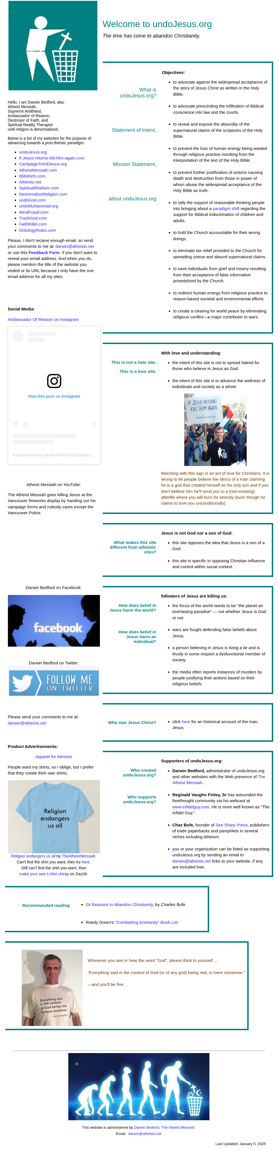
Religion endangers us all (33, 856)
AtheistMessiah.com (38, 170)
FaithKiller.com (33, 224)
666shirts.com (32, 176)
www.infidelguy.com (190, 806)
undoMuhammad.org (38, 205)
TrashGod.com (33, 218)
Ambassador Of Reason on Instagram (43, 319)
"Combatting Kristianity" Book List (146, 922)
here (86, 862)
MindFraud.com (34, 212)
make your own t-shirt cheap (44, 874)
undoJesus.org (33, 152)
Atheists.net (30, 182)
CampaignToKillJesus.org (43, 163)
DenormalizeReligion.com (43, 194)
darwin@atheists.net (75, 246)
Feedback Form (44, 252)
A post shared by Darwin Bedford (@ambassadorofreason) (64, 455)
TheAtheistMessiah (78, 856)
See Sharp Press (232, 824)
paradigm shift (226, 208)
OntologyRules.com (37, 230)
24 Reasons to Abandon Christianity (119, 904)
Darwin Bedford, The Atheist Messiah (164, 1127)
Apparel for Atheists (53, 756)
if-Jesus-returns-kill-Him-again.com (52, 158)
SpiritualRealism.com (39, 187)
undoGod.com (32, 200)
